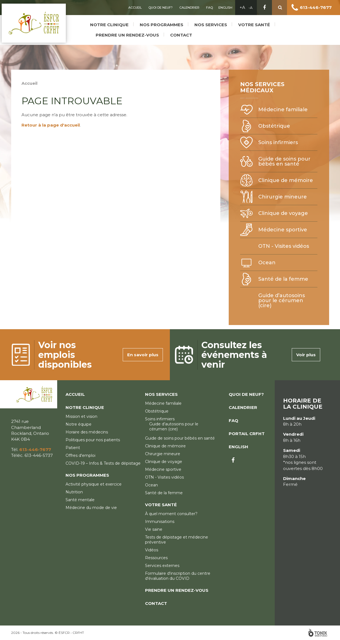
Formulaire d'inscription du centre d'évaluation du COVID (177, 576)
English (225, 7)
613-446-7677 (316, 7)
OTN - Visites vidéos (283, 246)
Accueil (135, 7)
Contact (180, 33)
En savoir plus (142, 354)
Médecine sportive (282, 230)
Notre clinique (108, 23)
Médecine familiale (283, 109)
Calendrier (189, 7)
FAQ (209, 7)
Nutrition (74, 491)
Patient (73, 447)
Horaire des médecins (87, 432)
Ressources (156, 557)
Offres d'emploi (80, 455)
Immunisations (159, 521)
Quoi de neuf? (160, 7)
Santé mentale (80, 499)
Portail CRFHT (247, 433)
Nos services (210, 23)
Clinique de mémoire (285, 180)
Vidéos (151, 549)
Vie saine (153, 529)
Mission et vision (81, 416)
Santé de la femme (283, 279)
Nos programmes (160, 23)
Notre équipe (78, 424)
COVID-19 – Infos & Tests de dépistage (103, 463)
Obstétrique (274, 126)
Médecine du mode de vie (91, 507)
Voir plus (306, 354)
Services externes (162, 565)
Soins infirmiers (278, 142)
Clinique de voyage (283, 213)
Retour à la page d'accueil (50, 125)
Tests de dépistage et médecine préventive (176, 540)
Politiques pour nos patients (93, 439)
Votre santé (253, 23)
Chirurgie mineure (282, 197)
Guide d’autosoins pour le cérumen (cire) (281, 300)
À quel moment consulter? (171, 513)
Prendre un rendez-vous (126, 33)
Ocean (267, 263)
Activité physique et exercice (94, 484)
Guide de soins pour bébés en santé (284, 161)
